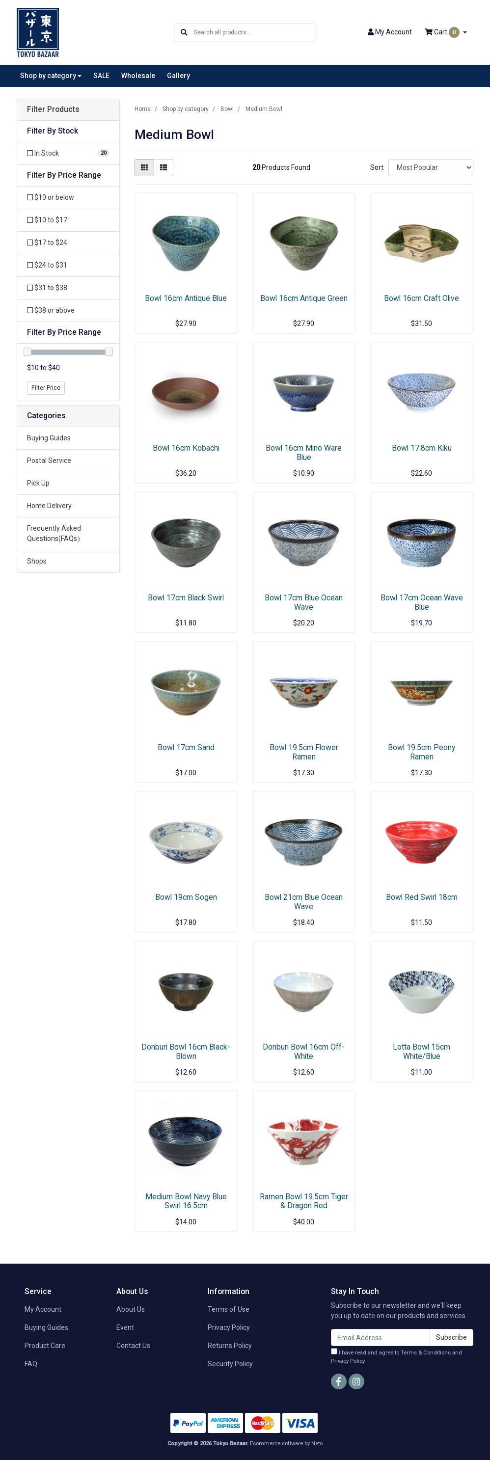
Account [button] (390, 32)
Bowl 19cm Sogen (186, 897)
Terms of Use (228, 1309)
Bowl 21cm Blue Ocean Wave (304, 901)
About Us (130, 1309)
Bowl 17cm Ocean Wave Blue (422, 602)
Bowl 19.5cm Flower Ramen (304, 752)
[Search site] (184, 32)
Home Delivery (49, 506)
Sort (376, 167)
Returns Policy (230, 1346)
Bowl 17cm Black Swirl (186, 597)
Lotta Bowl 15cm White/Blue (421, 1051)
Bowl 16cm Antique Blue (186, 298)
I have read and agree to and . (396, 1356)
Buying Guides (49, 438)
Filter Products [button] (53, 109)
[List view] (163, 167)
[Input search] (254, 32)
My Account (43, 1309)
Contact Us (133, 1346)
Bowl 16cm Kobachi (186, 448)
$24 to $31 (47, 265)
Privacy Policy (229, 1327)
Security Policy (230, 1364)
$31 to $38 (47, 288)
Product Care (45, 1346)
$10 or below (50, 197)
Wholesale (138, 76)
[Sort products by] (430, 167)
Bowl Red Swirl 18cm (422, 897)
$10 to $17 (47, 220)
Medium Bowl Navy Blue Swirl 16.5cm (186, 1201)
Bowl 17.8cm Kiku (422, 448)
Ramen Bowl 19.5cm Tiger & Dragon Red (304, 1201)
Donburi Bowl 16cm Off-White (304, 1051)
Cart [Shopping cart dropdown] (443, 32)
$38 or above (51, 310)
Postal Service (49, 460)
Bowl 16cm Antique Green (304, 298)
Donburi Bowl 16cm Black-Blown (185, 1051)
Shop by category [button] (48, 76)
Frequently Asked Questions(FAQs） (55, 533)
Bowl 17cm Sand (186, 747)
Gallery (178, 76)
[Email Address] (380, 1337)
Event (125, 1327)
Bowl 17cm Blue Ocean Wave (304, 602)
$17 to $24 (47, 242)
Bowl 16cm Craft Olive (421, 298)
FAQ (31, 1364)
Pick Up (38, 483)
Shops (37, 561)
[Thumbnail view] (144, 167)
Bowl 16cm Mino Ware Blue (304, 452)
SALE (101, 76)
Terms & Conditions (426, 1353)
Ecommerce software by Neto (286, 1443)
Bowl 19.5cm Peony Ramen (421, 752)
